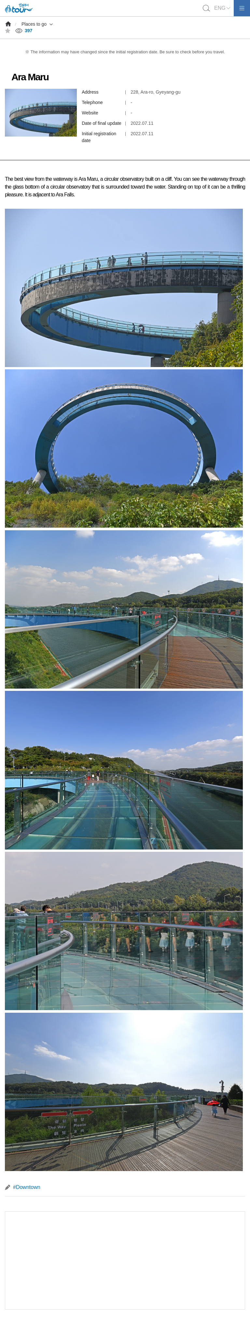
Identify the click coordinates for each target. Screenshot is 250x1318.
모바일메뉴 (242, 8)
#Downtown (26, 1187)
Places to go (34, 24)
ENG (220, 8)
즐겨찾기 (7, 30)
